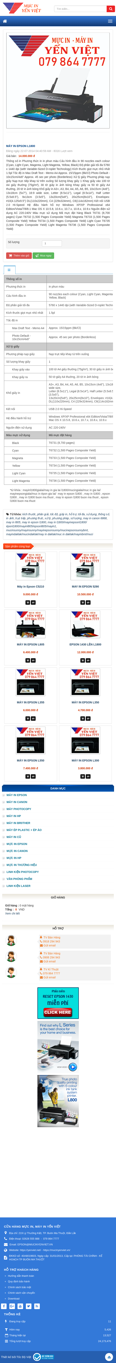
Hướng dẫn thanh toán (21, 1275)
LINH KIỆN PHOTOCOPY (23, 872)
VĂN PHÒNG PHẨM (19, 879)
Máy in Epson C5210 (30, 586)
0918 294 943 (50, 941)
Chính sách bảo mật (19, 1287)
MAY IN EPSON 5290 (85, 586)
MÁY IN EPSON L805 (30, 644)
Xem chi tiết (12, 913)
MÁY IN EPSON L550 (30, 760)
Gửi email (48, 945)
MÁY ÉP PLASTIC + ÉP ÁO (24, 830)
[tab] (9, 270)
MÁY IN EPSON (17, 795)
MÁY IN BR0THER (18, 823)
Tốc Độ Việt (24, 1357)
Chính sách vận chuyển (21, 1292)
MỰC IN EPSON (17, 844)
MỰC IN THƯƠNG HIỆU (22, 865)
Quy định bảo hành (19, 1281)
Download (13, 1298)
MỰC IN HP (14, 858)
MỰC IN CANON (17, 851)
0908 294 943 (50, 957)
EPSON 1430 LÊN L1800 (85, 644)
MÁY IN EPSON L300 (85, 760)
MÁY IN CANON (17, 802)
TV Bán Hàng (52, 937)
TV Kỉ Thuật (51, 969)
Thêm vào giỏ (19, 255)
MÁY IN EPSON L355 (30, 702)
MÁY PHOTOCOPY (19, 809)
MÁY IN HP (14, 816)
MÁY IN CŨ (14, 837)
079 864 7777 (50, 973)
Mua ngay (43, 255)
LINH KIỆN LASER (18, 885)
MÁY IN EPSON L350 (85, 702)
